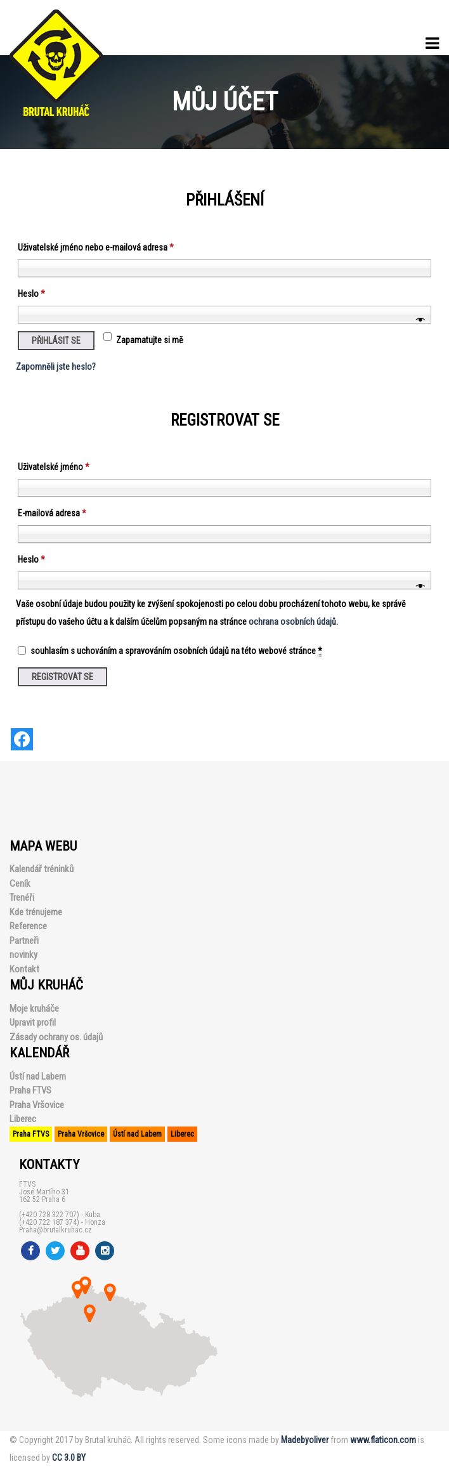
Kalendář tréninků (42, 869)
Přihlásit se (56, 341)
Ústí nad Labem (38, 1076)
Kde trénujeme (36, 912)
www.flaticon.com (383, 1440)
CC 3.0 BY (69, 1458)
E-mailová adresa (52, 513)
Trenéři (22, 897)
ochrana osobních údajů (292, 622)
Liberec (23, 1119)
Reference (28, 926)
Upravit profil (33, 1022)
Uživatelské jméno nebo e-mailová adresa (96, 247)
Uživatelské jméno (53, 467)
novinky (23, 954)
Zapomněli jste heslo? (56, 367)
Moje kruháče (34, 1008)
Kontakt (24, 969)
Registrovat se (62, 677)
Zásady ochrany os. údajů (56, 1037)
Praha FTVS (30, 1090)
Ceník (20, 883)
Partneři (24, 940)
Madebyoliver (305, 1440)
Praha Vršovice (37, 1105)
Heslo (31, 294)
